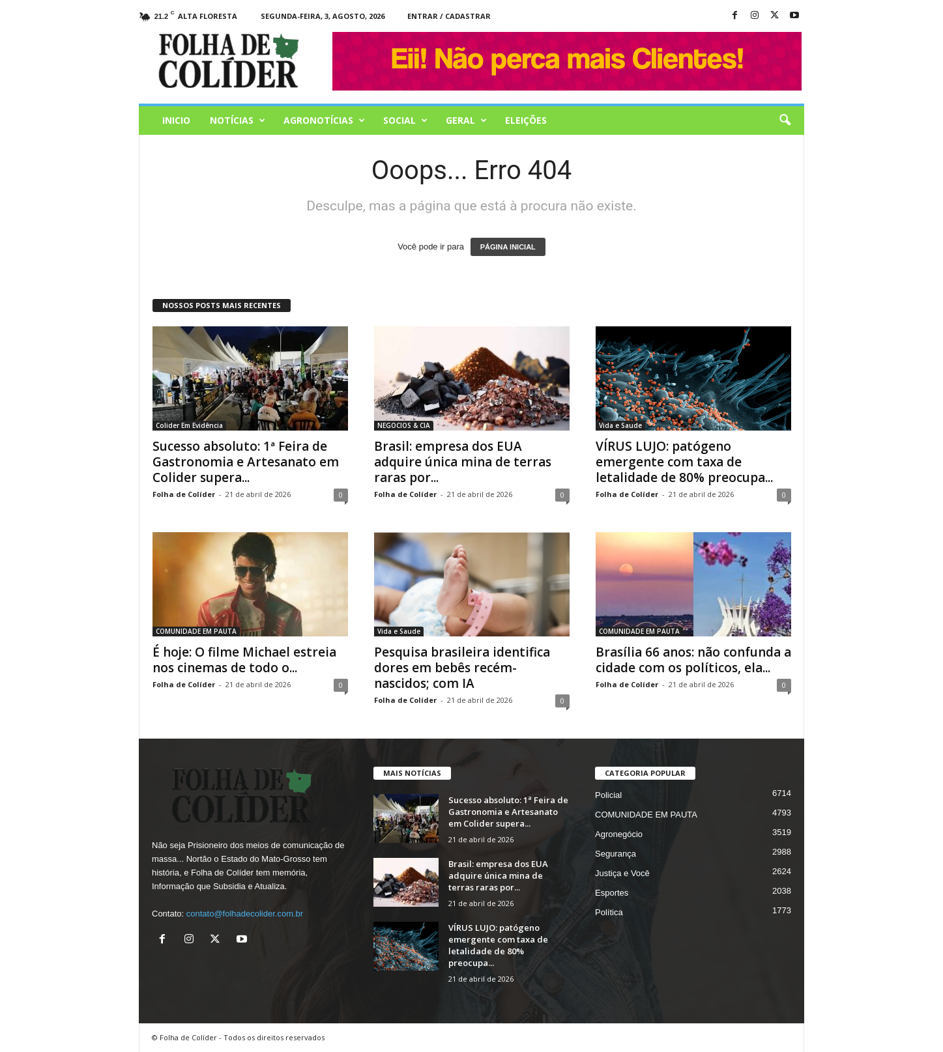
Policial (608, 795)
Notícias (237, 120)
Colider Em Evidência (189, 425)
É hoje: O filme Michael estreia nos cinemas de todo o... (244, 660)
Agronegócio (619, 834)
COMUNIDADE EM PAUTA (196, 631)
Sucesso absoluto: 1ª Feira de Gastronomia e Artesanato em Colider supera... (245, 462)
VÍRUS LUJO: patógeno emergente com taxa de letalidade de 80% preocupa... (684, 462)
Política (609, 912)
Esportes (611, 893)
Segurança (615, 854)
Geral (466, 120)
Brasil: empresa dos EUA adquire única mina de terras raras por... (462, 462)
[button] (784, 120)
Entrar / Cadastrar (449, 16)
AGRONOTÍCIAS (324, 120)
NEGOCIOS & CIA (403, 425)
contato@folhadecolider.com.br (244, 913)
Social (405, 120)
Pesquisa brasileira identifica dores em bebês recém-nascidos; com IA (462, 668)
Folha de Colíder (183, 494)
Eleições (526, 120)
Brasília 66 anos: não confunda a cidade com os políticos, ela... (693, 660)
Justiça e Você (622, 873)
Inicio (176, 120)
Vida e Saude (620, 425)
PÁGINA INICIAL (508, 247)
